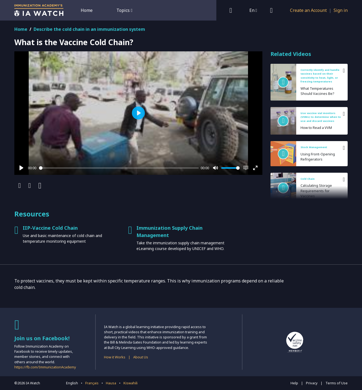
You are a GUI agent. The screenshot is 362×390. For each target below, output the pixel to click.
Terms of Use (336, 383)
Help (294, 383)
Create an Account (308, 10)
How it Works (114, 357)
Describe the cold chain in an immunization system (89, 29)
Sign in (341, 10)
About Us (140, 357)
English (72, 383)
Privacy (312, 383)
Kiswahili (130, 383)
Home (87, 10)
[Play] (21, 168)
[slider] (119, 168)
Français (92, 383)
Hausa (111, 383)
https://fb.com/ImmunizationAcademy (45, 367)
